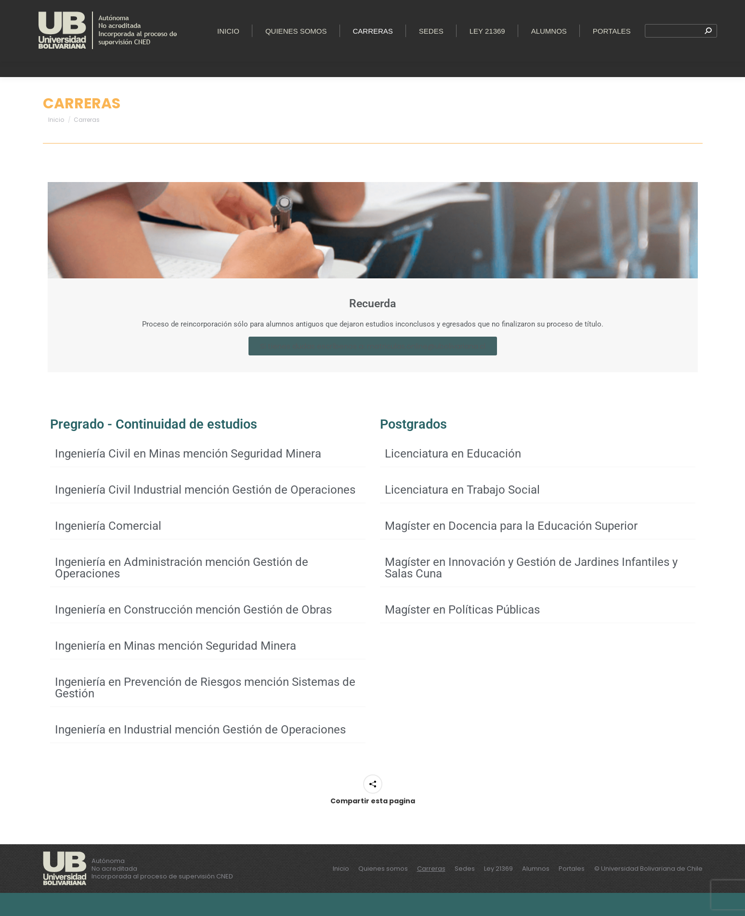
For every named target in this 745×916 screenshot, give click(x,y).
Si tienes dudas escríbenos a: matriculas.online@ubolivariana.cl (372, 369)
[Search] (681, 61)
